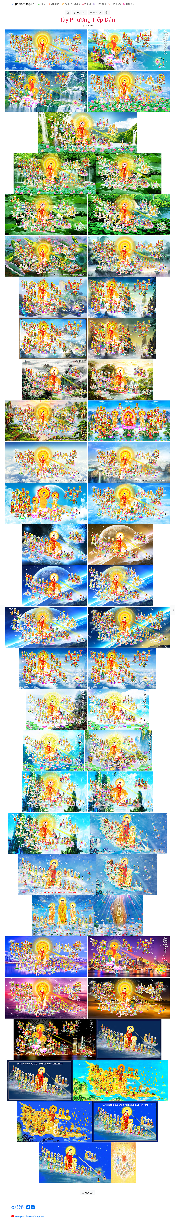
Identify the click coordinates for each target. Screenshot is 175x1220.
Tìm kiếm (114, 3)
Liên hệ (128, 3)
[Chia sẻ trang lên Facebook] (28, 1208)
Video (86, 3)
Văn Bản (53, 3)
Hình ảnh (99, 3)
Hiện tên (79, 12)
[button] (2, 610)
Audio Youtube (70, 3)
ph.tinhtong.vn (22, 4)
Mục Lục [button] (95, 12)
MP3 (41, 3)
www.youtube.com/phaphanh (28, 1216)
